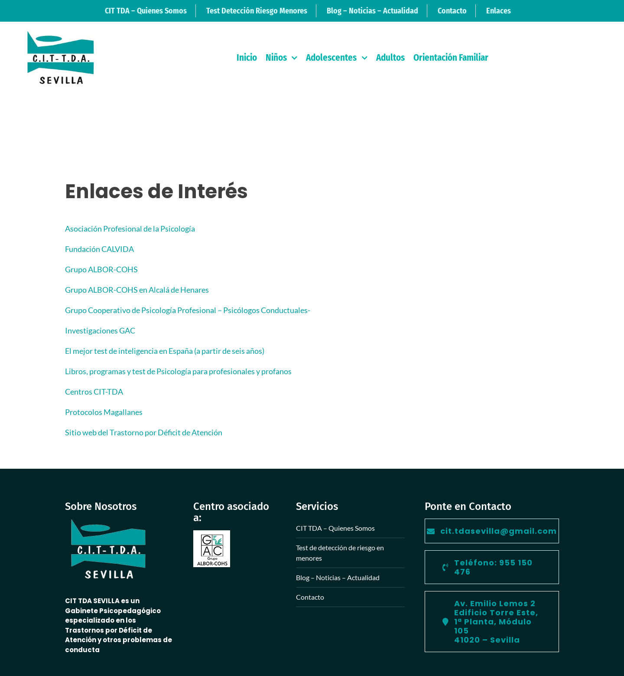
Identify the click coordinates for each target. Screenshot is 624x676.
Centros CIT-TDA (94, 391)
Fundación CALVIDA (99, 249)
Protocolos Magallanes (104, 412)
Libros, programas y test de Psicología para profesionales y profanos (178, 371)
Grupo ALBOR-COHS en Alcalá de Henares (137, 289)
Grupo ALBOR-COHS (101, 269)
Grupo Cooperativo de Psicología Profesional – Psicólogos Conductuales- (187, 310)
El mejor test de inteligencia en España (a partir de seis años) (164, 351)
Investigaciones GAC (100, 330)
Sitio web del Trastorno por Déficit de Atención (143, 432)
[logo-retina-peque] (60, 34)
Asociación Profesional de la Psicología (130, 228)
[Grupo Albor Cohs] (211, 534)
